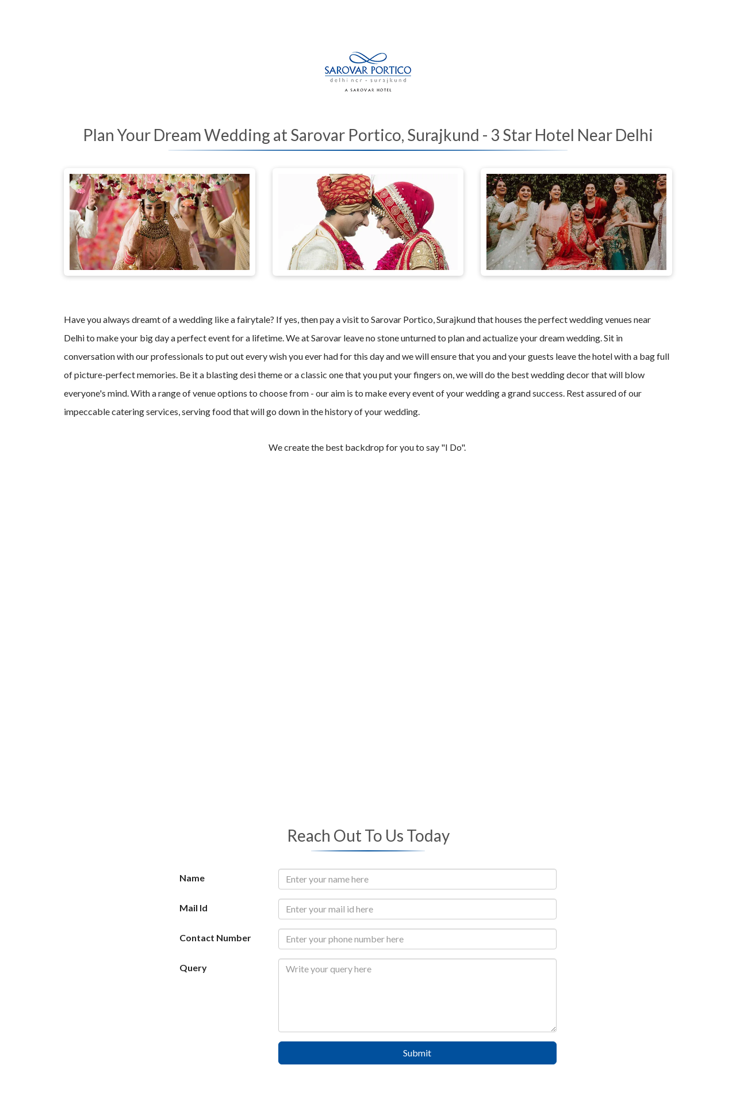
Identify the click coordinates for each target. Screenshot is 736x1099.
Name (192, 877)
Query (193, 967)
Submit (417, 1052)
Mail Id (193, 907)
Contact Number (215, 937)
